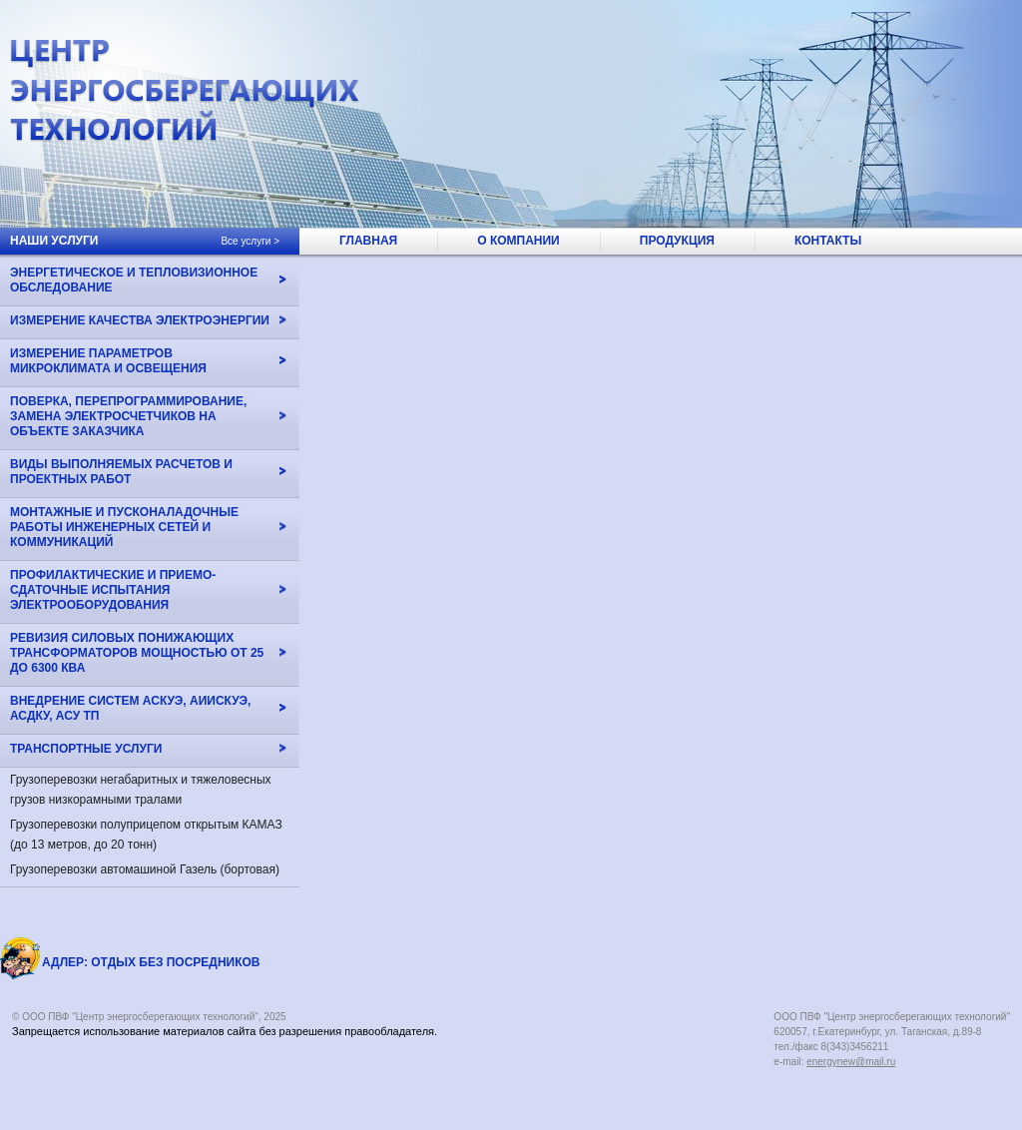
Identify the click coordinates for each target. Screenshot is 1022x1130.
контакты (827, 241)
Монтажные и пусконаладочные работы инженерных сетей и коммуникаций (124, 527)
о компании (518, 241)
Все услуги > (250, 241)
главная (368, 241)
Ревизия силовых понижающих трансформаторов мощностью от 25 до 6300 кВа (136, 653)
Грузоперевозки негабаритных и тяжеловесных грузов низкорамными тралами (140, 790)
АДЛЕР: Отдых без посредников (151, 962)
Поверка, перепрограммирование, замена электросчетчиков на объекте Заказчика (128, 416)
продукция (677, 241)
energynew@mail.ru (850, 1061)
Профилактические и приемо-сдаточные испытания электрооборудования (113, 590)
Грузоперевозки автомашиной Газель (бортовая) (144, 869)
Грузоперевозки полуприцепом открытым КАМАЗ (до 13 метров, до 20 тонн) (146, 834)
